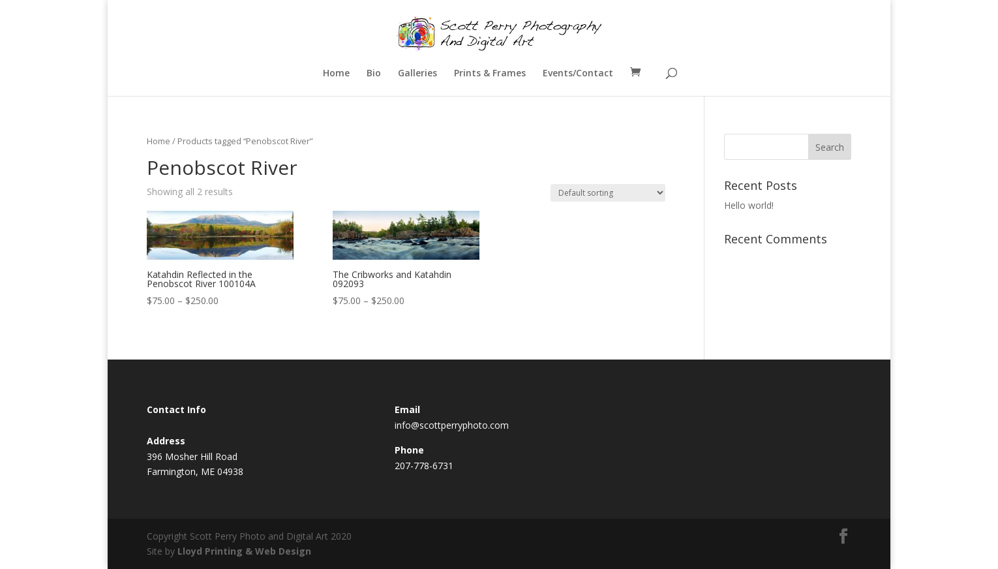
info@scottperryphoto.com (452, 425)
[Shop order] (608, 193)
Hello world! (749, 205)
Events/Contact (578, 74)
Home (336, 74)
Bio (374, 74)
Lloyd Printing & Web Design (244, 551)
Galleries (417, 74)
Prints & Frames (490, 74)
